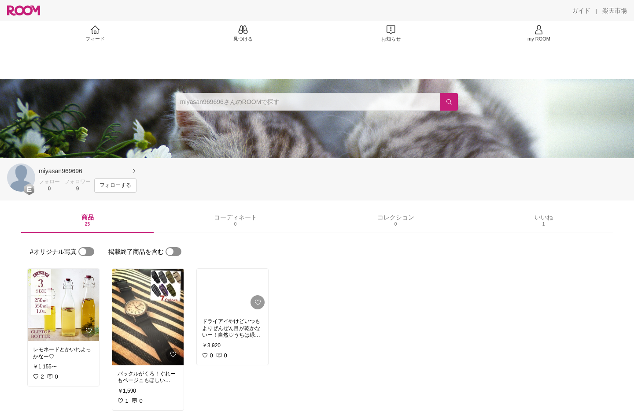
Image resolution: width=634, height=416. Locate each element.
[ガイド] (581, 11)
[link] (63, 305)
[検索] (449, 102)
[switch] (86, 251)
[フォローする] (115, 185)
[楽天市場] (614, 11)
